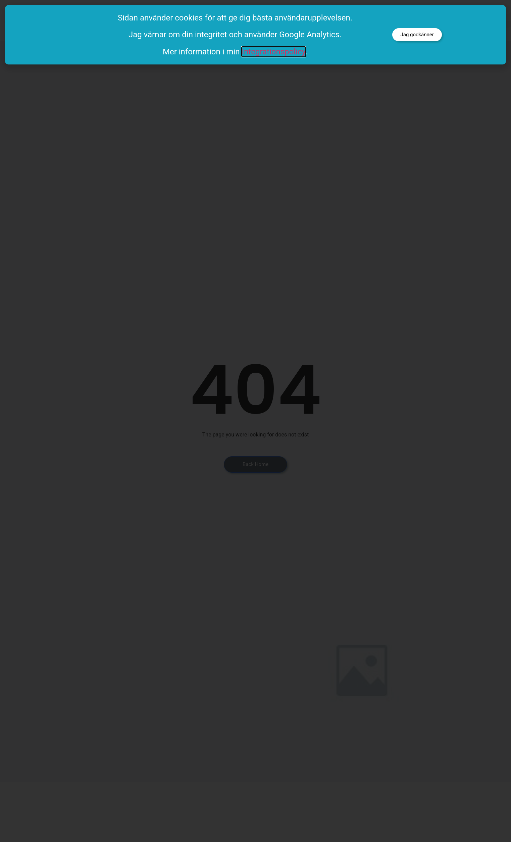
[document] (255, 421)
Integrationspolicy (273, 51)
